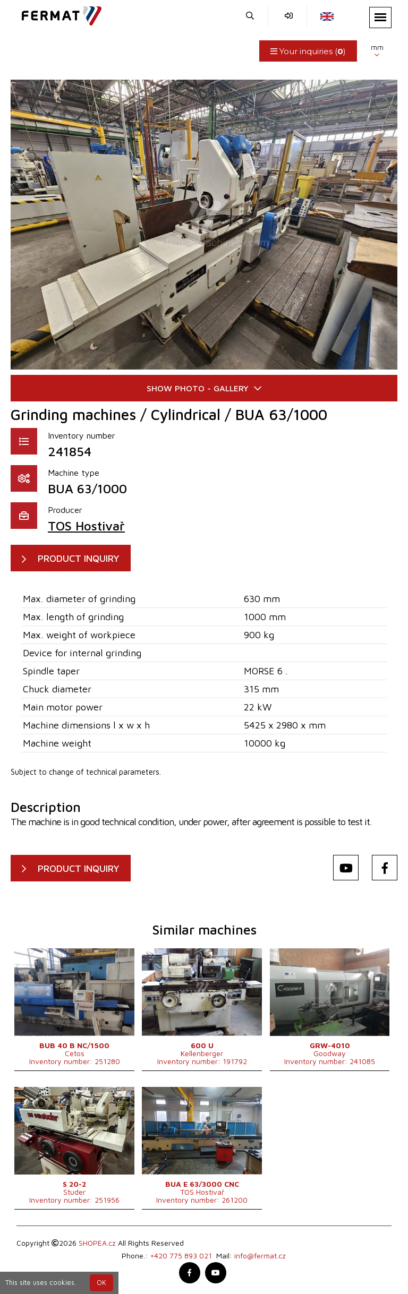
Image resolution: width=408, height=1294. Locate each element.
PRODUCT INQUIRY (79, 558)
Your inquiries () (308, 51)
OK (101, 1283)
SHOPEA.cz (97, 1242)
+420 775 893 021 (181, 1255)
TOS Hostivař (86, 525)
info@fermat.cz (260, 1255)
